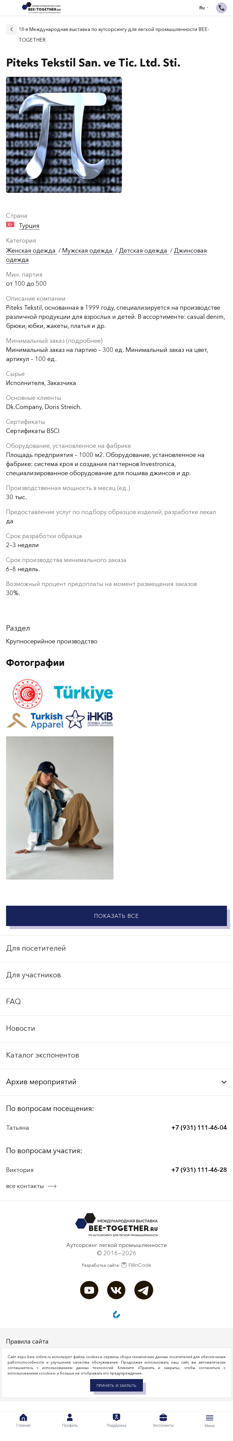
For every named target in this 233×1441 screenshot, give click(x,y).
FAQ (13, 1001)
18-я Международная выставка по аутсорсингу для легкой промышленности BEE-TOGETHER (114, 34)
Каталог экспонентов (42, 1055)
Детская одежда (144, 250)
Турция (29, 225)
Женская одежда (31, 250)
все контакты (25, 1186)
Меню (209, 1421)
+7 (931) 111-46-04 (199, 1127)
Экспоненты (163, 1421)
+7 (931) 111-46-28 (199, 1170)
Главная (23, 1421)
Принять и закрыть (116, 1385)
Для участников (33, 974)
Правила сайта (27, 1341)
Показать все (116, 916)
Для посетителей (36, 948)
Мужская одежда (88, 250)
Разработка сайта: (116, 1265)
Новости (20, 1028)
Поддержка (116, 1421)
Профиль (70, 1421)
